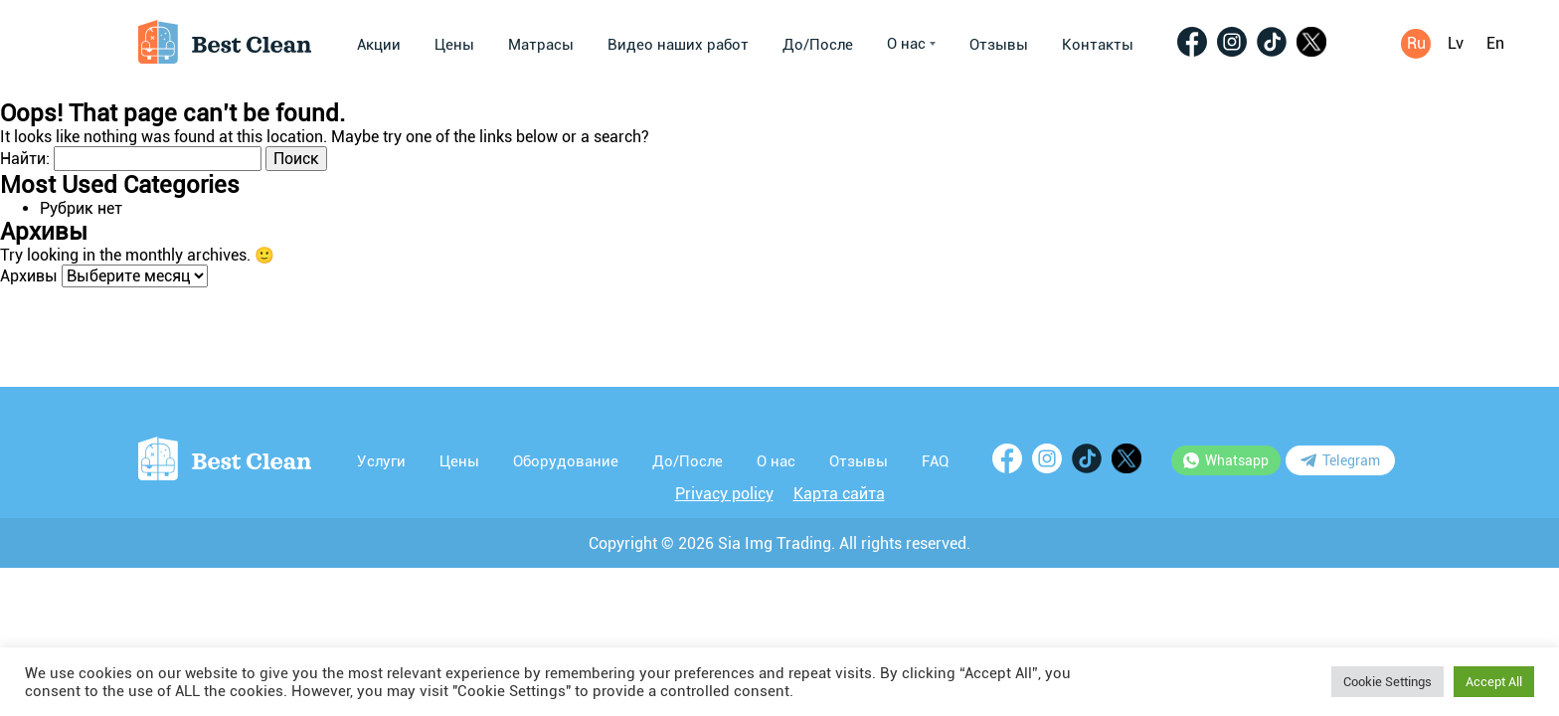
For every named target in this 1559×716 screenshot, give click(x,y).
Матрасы (541, 45)
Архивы (29, 276)
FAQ (935, 461)
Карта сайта (839, 493)
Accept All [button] (1494, 681)
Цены (454, 45)
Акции (379, 45)
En (1495, 43)
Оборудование (565, 461)
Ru (1416, 43)
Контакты (1097, 45)
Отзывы (998, 45)
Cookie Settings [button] (1387, 681)
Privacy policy (724, 493)
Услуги (381, 461)
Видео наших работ (678, 45)
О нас (911, 44)
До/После (817, 45)
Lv (1456, 43)
